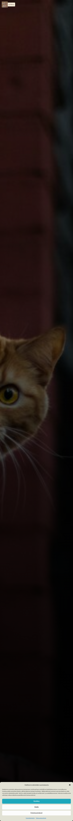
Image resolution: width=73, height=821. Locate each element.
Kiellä (36, 807)
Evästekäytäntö (30, 818)
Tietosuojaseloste (41, 818)
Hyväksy (36, 801)
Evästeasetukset (36, 813)
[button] (70, 785)
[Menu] (5, 4)
